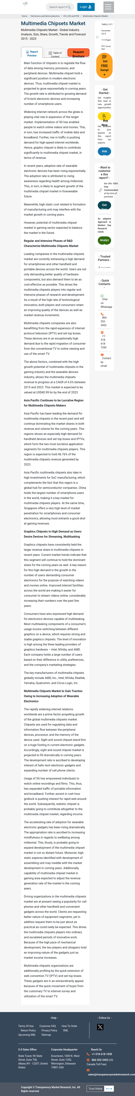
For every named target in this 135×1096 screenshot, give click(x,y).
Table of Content (55, 54)
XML (65, 1030)
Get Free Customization (104, 206)
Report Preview (32, 53)
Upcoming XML (27, 1034)
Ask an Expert (105, 153)
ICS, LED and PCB (71, 16)
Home (24, 16)
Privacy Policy (49, 1030)
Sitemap (46, 1034)
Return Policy (28, 1030)
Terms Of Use (26, 1026)
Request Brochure (78, 53)
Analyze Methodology (104, 241)
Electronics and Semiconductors (45, 16)
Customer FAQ (48, 1026)
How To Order (69, 1026)
